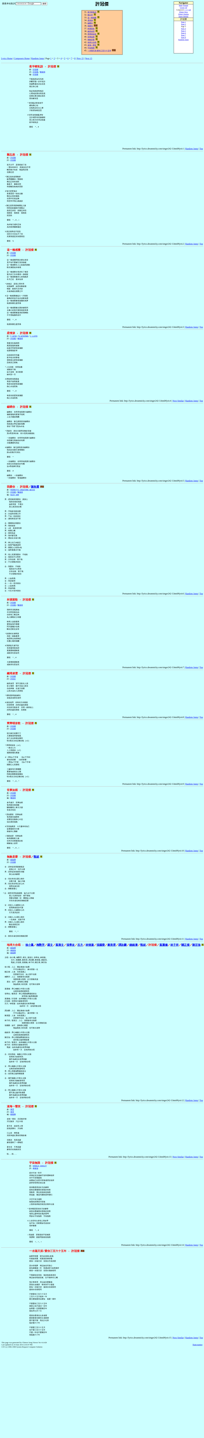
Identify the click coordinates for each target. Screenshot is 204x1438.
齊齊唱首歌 (92, 34)
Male (181, 5)
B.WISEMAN (23, 350)
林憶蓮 (90, 1004)
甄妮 (36, 909)
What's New (183, 12)
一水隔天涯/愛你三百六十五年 (99, 51)
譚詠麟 (122, 1004)
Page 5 (183, 31)
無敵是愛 (91, 40)
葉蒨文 (60, 1004)
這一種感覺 (92, 18)
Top (201, 148)
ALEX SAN (14, 521)
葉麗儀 (163, 1004)
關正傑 (185, 1004)
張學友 (70, 1004)
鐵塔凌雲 (91, 31)
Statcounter (197, 1433)
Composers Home (22, 58)
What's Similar (183, 14)
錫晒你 (90, 23)
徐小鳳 (29, 1004)
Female (185, 5)
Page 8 (183, 37)
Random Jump (37, 58)
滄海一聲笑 (92, 45)
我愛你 (90, 26)
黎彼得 (42, 72)
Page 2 (183, 24)
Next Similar (178, 420)
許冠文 (13, 718)
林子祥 (174, 1004)
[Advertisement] (51, 61)
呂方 (80, 1004)
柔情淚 (90, 20)
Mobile (185, 16)
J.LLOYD (33, 350)
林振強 (13, 1010)
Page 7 (183, 35)
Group (182, 8)
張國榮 (101, 1004)
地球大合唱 (92, 42)
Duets (181, 16)
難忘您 (90, 15)
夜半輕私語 (92, 12)
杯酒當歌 (91, 29)
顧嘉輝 (13, 912)
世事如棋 (91, 37)
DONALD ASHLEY (40, 1241)
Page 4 (183, 29)
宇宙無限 (91, 48)
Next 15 (88, 58)
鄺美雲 (111, 1004)
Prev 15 (80, 58)
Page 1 (183, 22)
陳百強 (196, 1004)
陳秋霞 (35, 512)
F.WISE (13, 350)
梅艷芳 (40, 1004)
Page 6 (183, 33)
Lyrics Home (6, 58)
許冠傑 (35, 70)
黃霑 (12, 1180)
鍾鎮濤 (133, 1004)
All (186, 8)
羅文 (50, 1004)
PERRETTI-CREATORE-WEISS (22, 516)
